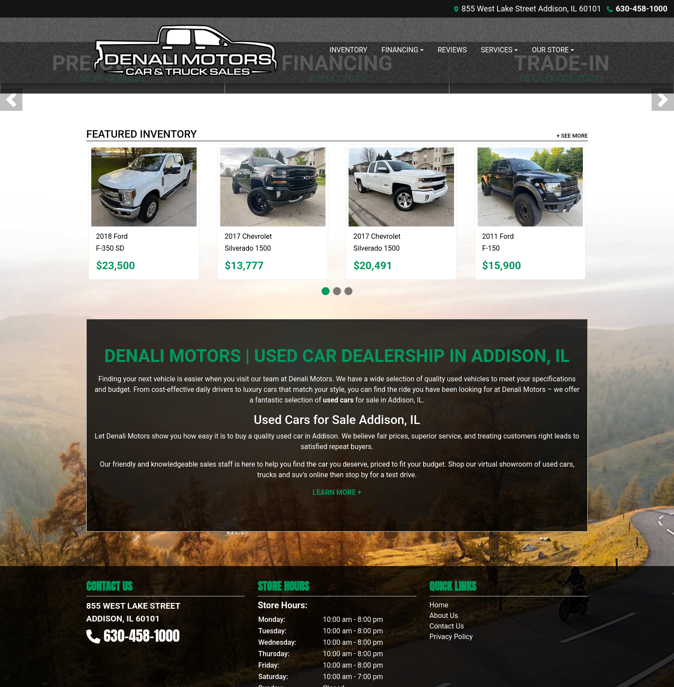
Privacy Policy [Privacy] (451, 636)
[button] (11, 99)
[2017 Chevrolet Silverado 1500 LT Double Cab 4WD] (273, 187)
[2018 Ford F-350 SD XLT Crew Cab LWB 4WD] (144, 187)
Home (438, 605)
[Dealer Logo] (185, 50)
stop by (356, 475)
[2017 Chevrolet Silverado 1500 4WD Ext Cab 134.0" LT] (401, 187)
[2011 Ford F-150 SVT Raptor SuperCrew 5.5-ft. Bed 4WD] (530, 187)
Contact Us (446, 626)
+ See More (572, 135)
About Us (443, 615)
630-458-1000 (641, 8)
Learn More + (337, 492)
